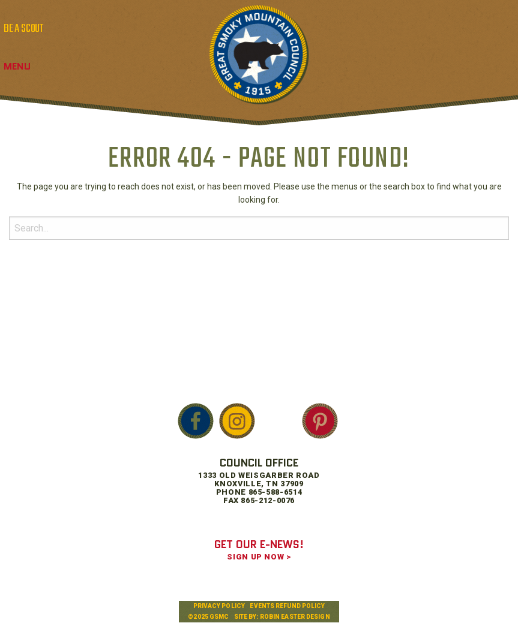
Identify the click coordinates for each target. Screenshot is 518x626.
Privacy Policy (219, 606)
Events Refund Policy (287, 606)
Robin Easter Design (295, 616)
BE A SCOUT (23, 29)
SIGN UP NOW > (259, 556)
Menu (17, 66)
